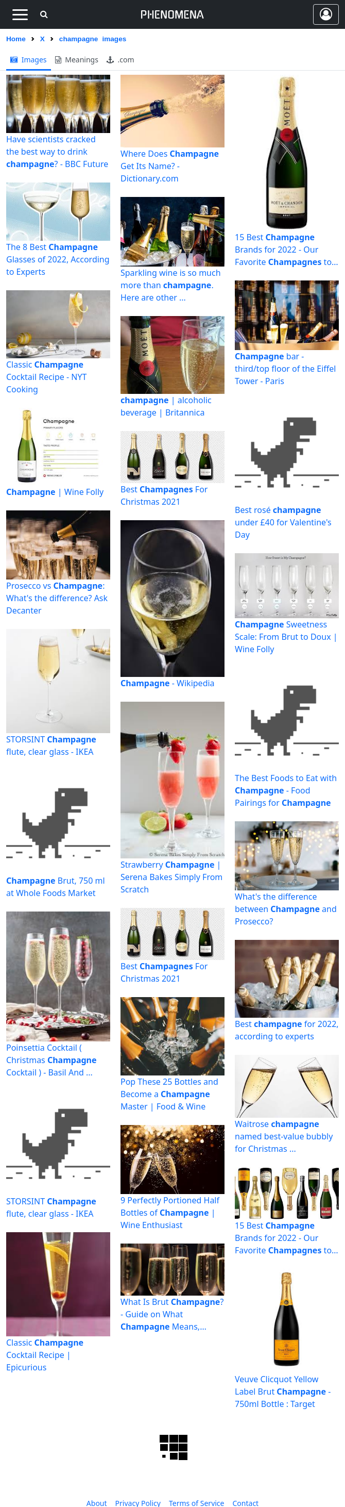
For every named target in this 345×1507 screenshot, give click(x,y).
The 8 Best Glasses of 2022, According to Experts (58, 259)
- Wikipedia (167, 683)
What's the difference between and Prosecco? (286, 909)
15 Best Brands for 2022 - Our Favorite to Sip (283, 249)
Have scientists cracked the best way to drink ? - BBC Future (57, 152)
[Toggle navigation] (19, 14)
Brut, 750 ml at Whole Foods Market (55, 887)
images (28, 59)
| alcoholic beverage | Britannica (166, 406)
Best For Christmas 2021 (164, 495)
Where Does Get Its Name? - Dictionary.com (169, 166)
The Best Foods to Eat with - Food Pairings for (286, 790)
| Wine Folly (55, 492)
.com (120, 59)
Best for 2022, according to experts (287, 1030)
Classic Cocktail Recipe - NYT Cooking (46, 377)
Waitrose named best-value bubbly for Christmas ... (284, 1136)
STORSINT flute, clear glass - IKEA (51, 745)
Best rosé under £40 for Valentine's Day (283, 522)
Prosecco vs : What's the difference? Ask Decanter (57, 598)
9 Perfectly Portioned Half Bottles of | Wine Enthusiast (169, 1213)
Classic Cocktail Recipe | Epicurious (44, 1355)
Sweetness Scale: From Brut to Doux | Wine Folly (286, 637)
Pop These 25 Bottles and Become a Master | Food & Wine (169, 1094)
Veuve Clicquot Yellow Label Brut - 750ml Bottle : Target (283, 1391)
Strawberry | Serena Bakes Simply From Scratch (171, 877)
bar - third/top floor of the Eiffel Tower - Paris (285, 369)
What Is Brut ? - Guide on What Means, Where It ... (171, 1314)
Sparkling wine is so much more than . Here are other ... (170, 285)
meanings (76, 59)
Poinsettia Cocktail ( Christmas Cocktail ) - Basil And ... (51, 1060)
